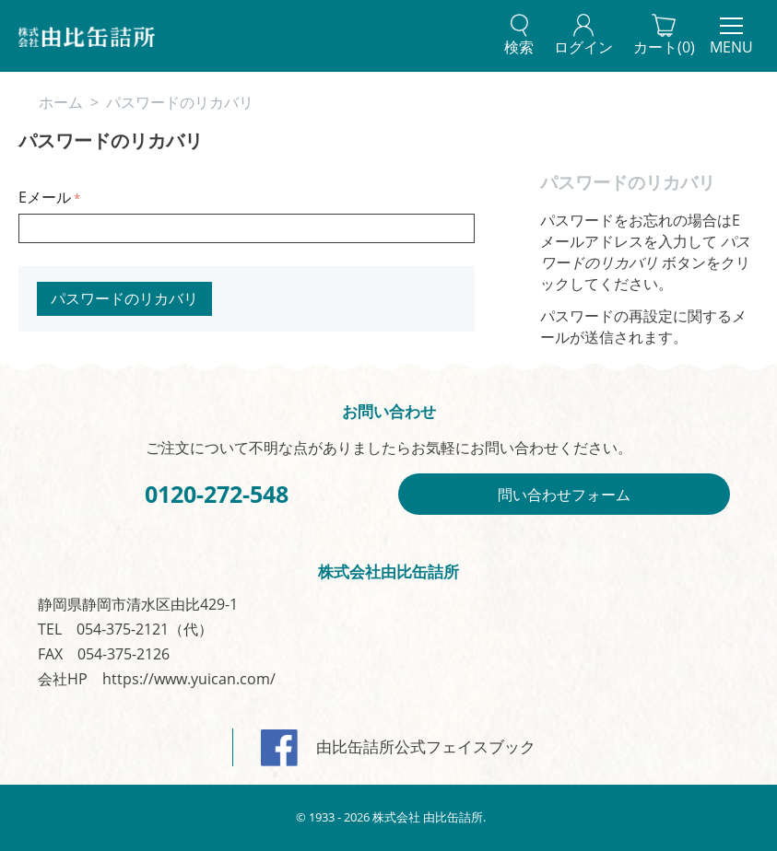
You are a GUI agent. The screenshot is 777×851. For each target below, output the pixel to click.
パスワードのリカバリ (124, 298)
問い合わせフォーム (564, 494)
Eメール (44, 197)
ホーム (61, 102)
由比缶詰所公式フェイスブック (398, 746)
